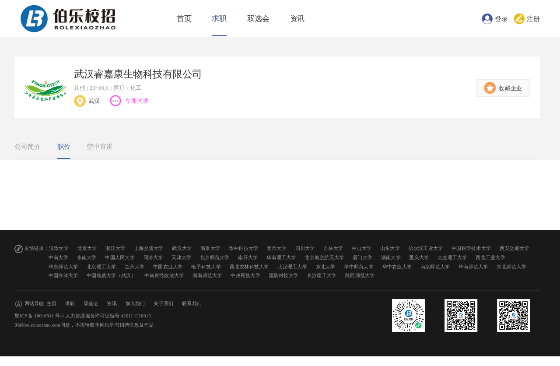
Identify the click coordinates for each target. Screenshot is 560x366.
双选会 (258, 18)
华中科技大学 (244, 248)
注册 (533, 18)
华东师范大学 (63, 266)
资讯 (297, 18)
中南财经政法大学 (164, 275)
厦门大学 (362, 257)
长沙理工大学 (322, 275)
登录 (501, 18)
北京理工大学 (101, 266)
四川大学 (305, 248)
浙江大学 (115, 248)
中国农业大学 (168, 266)
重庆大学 (419, 257)
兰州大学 (134, 266)
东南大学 (87, 257)
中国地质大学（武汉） (111, 275)
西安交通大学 (514, 248)
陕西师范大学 (360, 275)
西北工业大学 (490, 257)
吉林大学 (333, 248)
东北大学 (326, 266)
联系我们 (192, 303)
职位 (63, 146)
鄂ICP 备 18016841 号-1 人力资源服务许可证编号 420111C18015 (82, 316)
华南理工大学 (281, 257)
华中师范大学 (359, 266)
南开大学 (248, 257)
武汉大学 (182, 248)
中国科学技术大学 (471, 248)
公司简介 (27, 146)
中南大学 (58, 257)
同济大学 (153, 257)
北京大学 (87, 248)
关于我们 (163, 303)
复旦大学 (277, 248)
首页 (184, 18)
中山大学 (361, 248)
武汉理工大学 (292, 266)
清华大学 (59, 248)
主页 (52, 303)
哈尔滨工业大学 (426, 248)
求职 (219, 18)
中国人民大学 (120, 257)
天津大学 (181, 257)
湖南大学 (391, 257)
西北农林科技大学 (249, 266)
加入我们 (135, 303)
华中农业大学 (397, 266)
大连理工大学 (452, 257)
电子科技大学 (206, 266)
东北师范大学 (511, 266)
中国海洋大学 (63, 275)
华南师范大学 (473, 266)
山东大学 (390, 248)
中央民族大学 (245, 275)
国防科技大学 (284, 275)
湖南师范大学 (207, 275)
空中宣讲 (100, 146)
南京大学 (210, 248)
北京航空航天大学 (324, 257)
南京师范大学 (435, 266)
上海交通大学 (149, 248)
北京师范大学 (215, 257)
